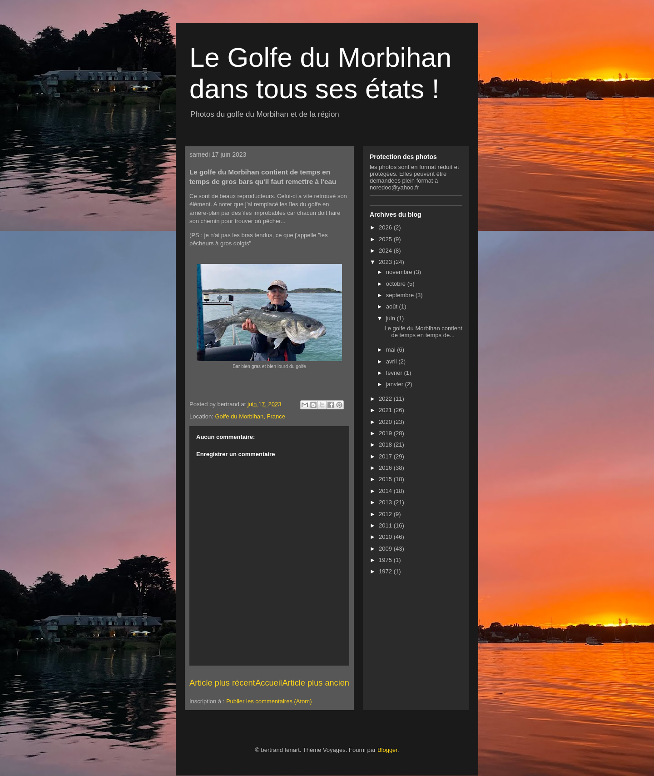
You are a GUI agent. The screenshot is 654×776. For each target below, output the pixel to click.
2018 (386, 444)
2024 (386, 250)
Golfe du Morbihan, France (250, 416)
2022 (386, 398)
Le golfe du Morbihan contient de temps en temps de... (423, 332)
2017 (386, 456)
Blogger (387, 749)
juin (391, 318)
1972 (386, 571)
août (392, 306)
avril (392, 361)
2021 (386, 410)
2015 (386, 479)
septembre (401, 295)
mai (391, 349)
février (395, 372)
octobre (396, 283)
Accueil (268, 682)
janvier (395, 384)
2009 (386, 548)
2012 (386, 514)
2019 (386, 433)
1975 (386, 560)
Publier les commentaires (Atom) (269, 701)
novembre (400, 272)
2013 (386, 502)
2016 (386, 467)
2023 (386, 262)
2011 (386, 525)
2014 (386, 490)
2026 (386, 227)
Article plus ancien (315, 682)
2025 (386, 239)
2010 (386, 536)
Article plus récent (222, 682)
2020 (386, 421)
